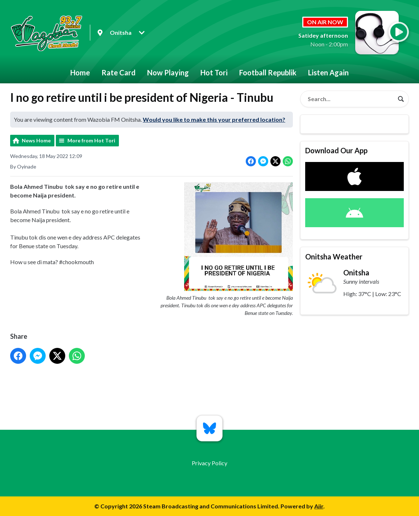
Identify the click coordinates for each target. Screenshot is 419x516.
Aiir (318, 506)
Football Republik (267, 72)
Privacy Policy (209, 462)
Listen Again (328, 72)
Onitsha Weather (333, 256)
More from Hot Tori (91, 140)
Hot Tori (214, 72)
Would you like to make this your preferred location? (214, 119)
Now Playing (168, 72)
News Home (36, 140)
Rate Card (118, 72)
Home (80, 72)
